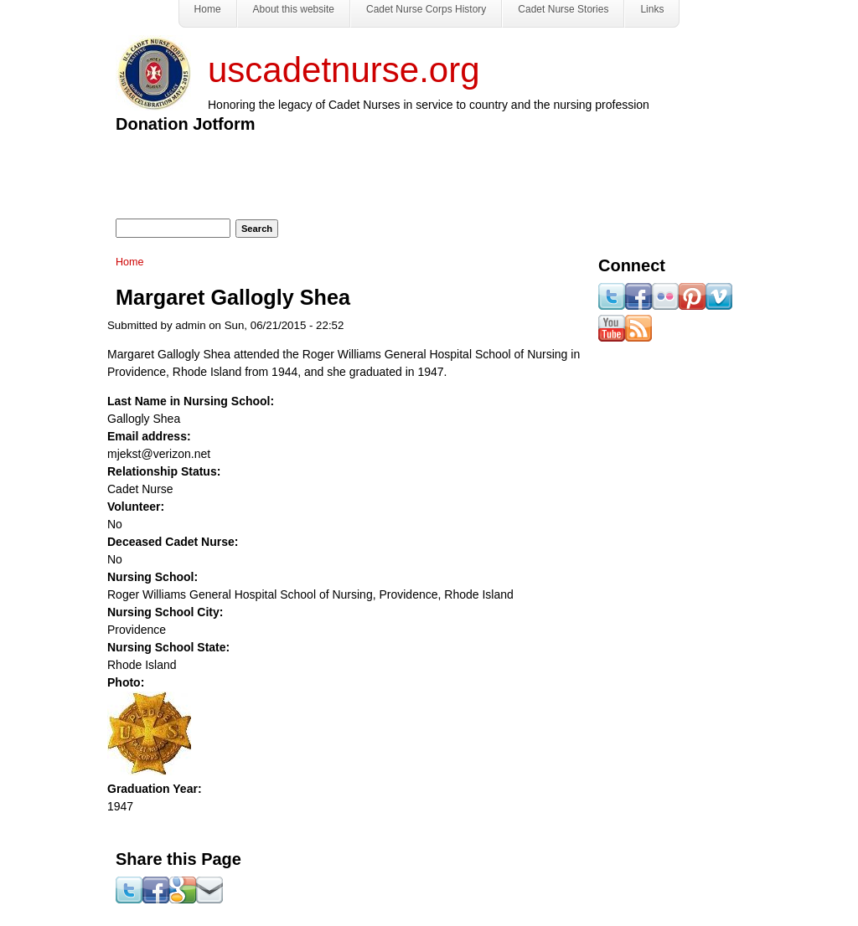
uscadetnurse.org (344, 70)
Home (130, 262)
